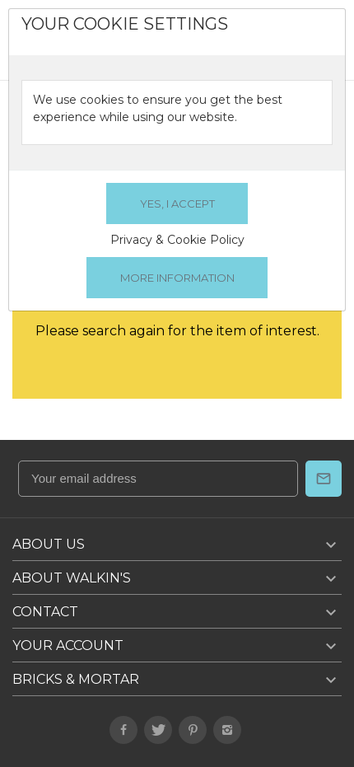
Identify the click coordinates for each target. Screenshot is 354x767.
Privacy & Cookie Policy (177, 239)
